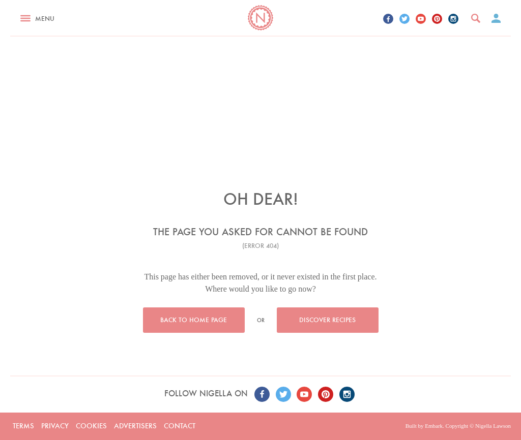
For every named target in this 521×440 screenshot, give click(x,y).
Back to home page (193, 320)
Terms (23, 425)
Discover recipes (327, 320)
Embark (434, 426)
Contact (179, 425)
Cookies (91, 425)
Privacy (55, 425)
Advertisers (135, 425)
